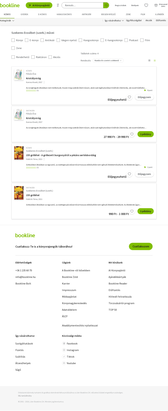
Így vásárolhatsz (113, 21)
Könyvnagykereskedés (74, 303)
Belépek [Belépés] (135, 5)
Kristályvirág (33, 78)
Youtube (69, 364)
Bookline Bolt (23, 283)
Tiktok (68, 357)
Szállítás (20, 357)
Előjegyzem (144, 97)
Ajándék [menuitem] (159, 14)
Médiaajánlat (69, 297)
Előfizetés (161, 21)
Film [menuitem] (143, 14)
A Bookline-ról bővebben (76, 270)
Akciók (149, 21)
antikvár (30, 111)
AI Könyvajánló (39, 5)
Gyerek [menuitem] (24, 14)
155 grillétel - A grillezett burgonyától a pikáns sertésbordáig (61, 155)
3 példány (145, 211)
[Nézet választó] (149, 61)
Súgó (18, 370)
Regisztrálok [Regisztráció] (120, 5)
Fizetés (19, 350)
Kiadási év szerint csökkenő (107, 61)
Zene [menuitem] (128, 14)
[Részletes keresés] (58, 5)
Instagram (70, 350)
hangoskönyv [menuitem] (64, 14)
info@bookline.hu (25, 277)
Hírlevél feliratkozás (120, 297)
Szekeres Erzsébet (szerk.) (39, 151)
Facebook (69, 344)
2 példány (145, 134)
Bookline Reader (118, 283)
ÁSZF (65, 316)
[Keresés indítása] (106, 5)
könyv (29, 71)
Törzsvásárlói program (121, 303)
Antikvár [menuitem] (86, 14)
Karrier (66, 283)
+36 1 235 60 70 (23, 270)
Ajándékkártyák (117, 277)
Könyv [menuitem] (7, 14)
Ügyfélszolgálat (134, 21)
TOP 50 (113, 310)
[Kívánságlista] (146, 5)
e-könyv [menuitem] (42, 14)
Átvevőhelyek (23, 363)
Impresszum (69, 290)
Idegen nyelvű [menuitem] (108, 14)
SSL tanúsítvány (25, 396)
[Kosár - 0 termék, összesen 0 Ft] (161, 5)
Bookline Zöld (70, 277)
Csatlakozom (141, 247)
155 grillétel (32, 195)
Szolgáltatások (24, 344)
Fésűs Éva (31, 74)
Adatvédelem (69, 310)
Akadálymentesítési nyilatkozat (80, 325)
